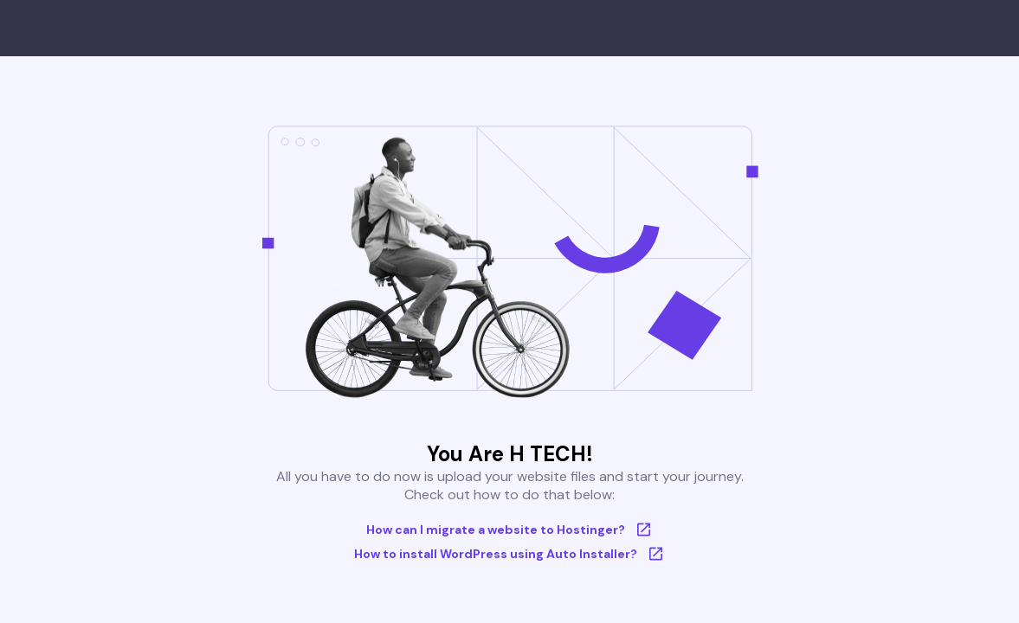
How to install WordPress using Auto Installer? (509, 553)
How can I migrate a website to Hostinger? (509, 529)
